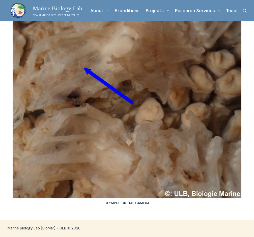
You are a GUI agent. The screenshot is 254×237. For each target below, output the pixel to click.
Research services (198, 11)
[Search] (244, 11)
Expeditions (127, 11)
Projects (158, 11)
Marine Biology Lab (57, 8)
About (100, 11)
